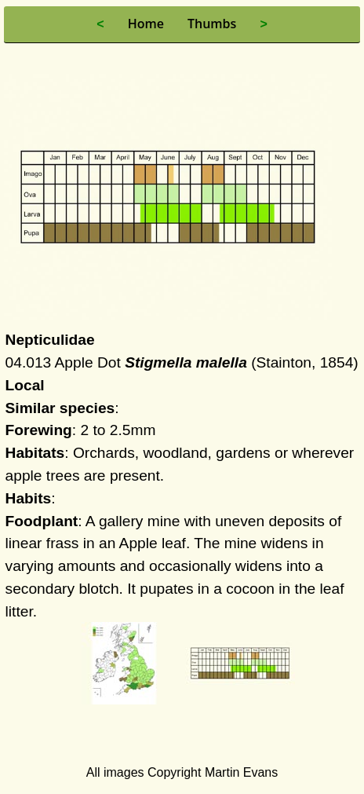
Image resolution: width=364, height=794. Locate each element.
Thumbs (211, 23)
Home (146, 23)
